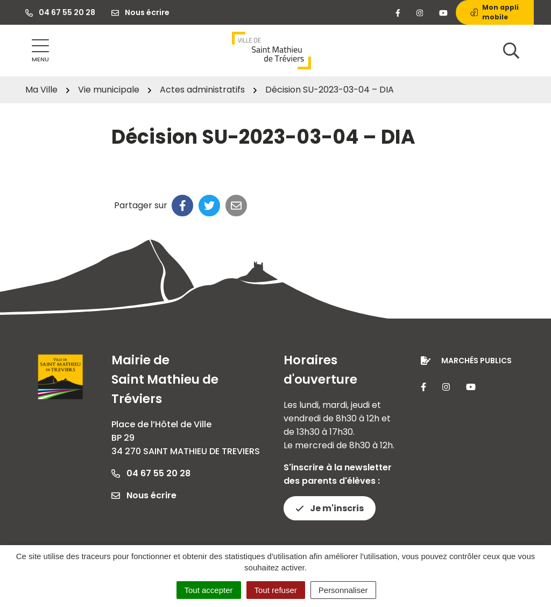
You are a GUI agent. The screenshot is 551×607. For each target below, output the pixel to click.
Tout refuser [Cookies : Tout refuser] (276, 590)
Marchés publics (476, 360)
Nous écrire (143, 495)
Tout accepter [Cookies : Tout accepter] (209, 590)
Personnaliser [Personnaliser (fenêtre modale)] (343, 590)
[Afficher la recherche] (511, 50)
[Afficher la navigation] (40, 51)
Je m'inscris (329, 508)
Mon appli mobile (494, 12)
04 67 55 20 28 (150, 473)
